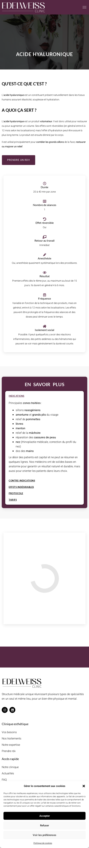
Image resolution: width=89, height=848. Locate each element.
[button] (84, 786)
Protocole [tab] (16, 493)
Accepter (44, 816)
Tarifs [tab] (13, 500)
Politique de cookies (42, 843)
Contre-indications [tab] (22, 480)
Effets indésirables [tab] (21, 487)
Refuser (44, 825)
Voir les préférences (44, 835)
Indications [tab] (16, 396)
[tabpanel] (44, 438)
